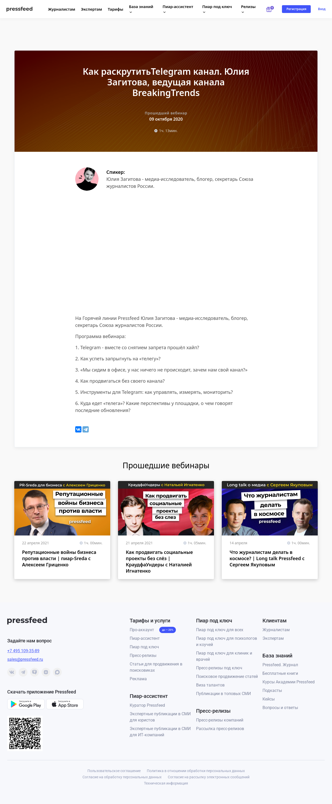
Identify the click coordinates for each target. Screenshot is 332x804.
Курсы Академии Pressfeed (288, 681)
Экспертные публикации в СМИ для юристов (160, 717)
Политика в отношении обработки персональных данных (196, 771)
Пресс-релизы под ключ (219, 667)
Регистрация (296, 9)
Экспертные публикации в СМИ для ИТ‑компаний (160, 731)
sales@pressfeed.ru (25, 659)
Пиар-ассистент (145, 638)
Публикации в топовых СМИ (223, 693)
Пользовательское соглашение (114, 771)
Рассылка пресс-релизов (220, 728)
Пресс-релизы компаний (219, 720)
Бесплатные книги (280, 673)
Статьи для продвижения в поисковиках (156, 667)
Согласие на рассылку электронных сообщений (209, 777)
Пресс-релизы (143, 655)
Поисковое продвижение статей (227, 676)
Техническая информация (166, 783)
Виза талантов (210, 685)
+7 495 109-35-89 (23, 650)
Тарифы (115, 9)
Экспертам (91, 9)
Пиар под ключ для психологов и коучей (226, 641)
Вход (322, 9)
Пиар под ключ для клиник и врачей (224, 656)
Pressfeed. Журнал (280, 664)
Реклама (138, 678)
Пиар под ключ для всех (219, 629)
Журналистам (61, 9)
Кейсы (268, 699)
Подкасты (272, 690)
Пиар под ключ (144, 646)
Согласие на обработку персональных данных (122, 777)
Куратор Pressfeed (147, 705)
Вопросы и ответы (280, 707)
